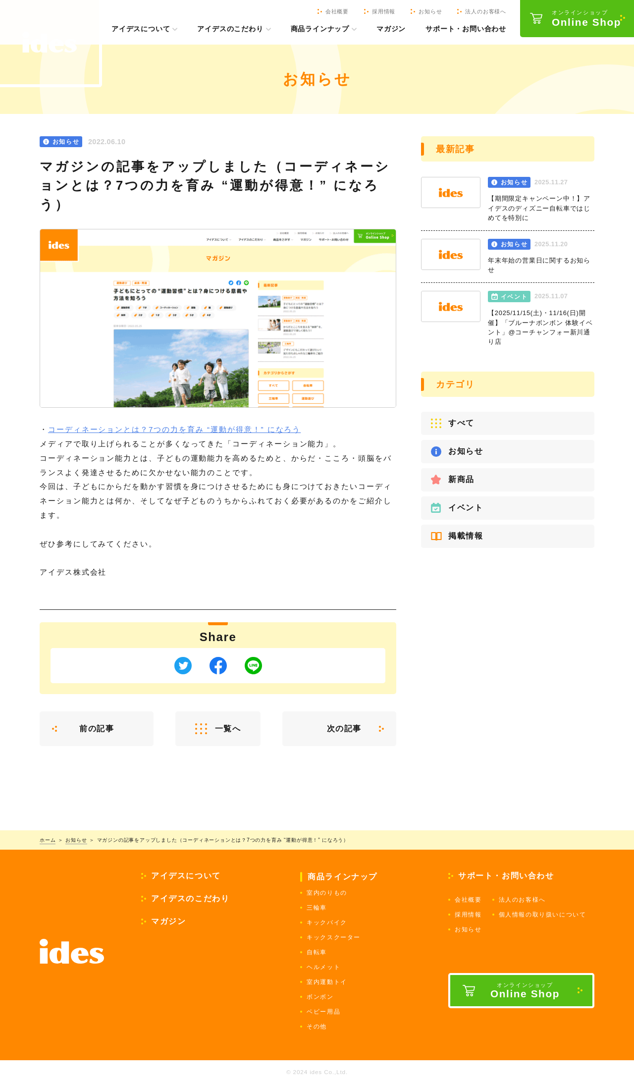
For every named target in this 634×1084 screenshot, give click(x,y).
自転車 (317, 952)
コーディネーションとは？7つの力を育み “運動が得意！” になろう (174, 429)
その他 (317, 1026)
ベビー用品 (323, 1011)
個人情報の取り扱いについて (542, 914)
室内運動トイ (327, 981)
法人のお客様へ (522, 899)
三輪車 (317, 907)
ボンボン (320, 996)
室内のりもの (327, 892)
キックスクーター (334, 937)
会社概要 (468, 899)
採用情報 (468, 914)
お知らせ (468, 929)
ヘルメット (323, 967)
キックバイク (327, 922)
